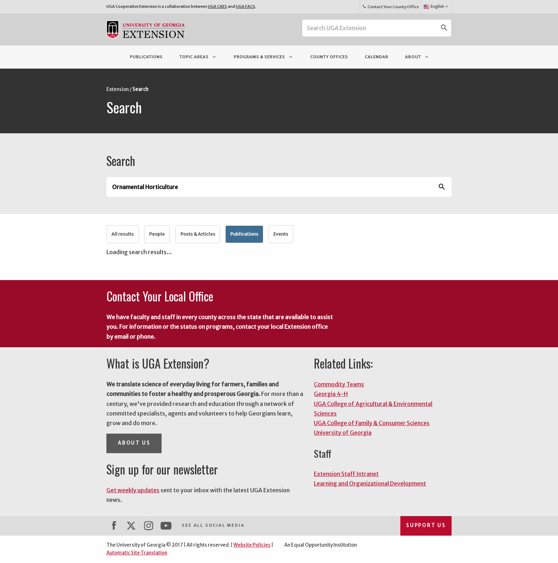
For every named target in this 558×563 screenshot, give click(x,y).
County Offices (329, 56)
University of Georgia (343, 432)
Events (280, 234)
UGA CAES (217, 6)
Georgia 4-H (331, 393)
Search (140, 89)
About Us (134, 443)
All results (122, 234)
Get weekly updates (132, 490)
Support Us (426, 525)
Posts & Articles (197, 234)
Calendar (376, 56)
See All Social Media (213, 525)
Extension (117, 89)
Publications (146, 56)
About (417, 57)
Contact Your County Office (390, 6)
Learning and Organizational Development (370, 483)
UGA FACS (245, 6)
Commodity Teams (339, 384)
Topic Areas (198, 57)
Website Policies (251, 545)
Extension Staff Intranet (346, 473)
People (157, 234)
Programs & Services (264, 57)
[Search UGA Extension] (369, 28)
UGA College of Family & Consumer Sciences (372, 423)
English (436, 7)
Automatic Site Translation (136, 553)
